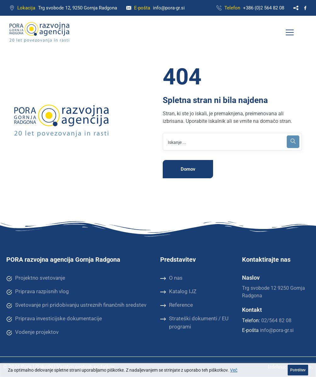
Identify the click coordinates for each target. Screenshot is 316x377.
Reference (176, 305)
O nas (171, 278)
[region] (158, 370)
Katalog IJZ (178, 291)
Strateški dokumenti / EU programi (194, 322)
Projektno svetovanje (35, 278)
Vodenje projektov (32, 332)
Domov (188, 169)
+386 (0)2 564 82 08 (263, 8)
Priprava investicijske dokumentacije (54, 319)
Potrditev (298, 370)
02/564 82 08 (276, 320)
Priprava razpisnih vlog (37, 291)
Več (233, 370)
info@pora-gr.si (169, 8)
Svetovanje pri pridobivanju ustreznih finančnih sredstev (76, 305)
